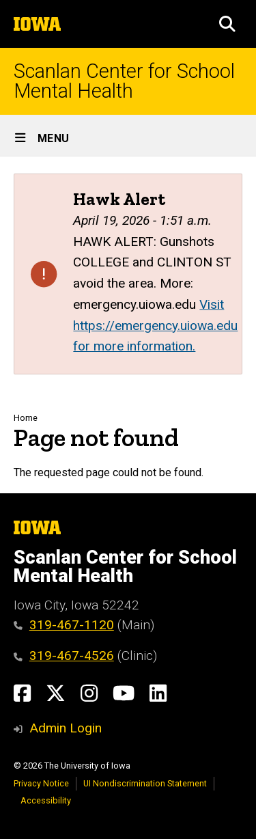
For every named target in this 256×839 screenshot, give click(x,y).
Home (26, 418)
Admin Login (65, 728)
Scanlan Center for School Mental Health (124, 81)
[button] (227, 24)
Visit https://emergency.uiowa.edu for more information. (155, 325)
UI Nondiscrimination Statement (145, 783)
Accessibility (45, 800)
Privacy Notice (41, 783)
